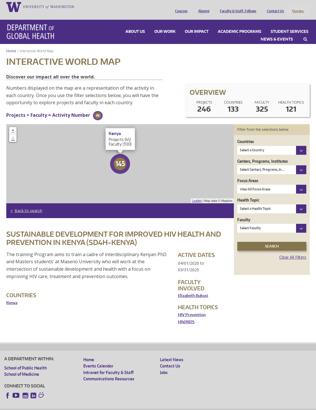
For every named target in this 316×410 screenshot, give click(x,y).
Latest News (171, 351)
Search (305, 32)
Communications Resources (108, 371)
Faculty (243, 212)
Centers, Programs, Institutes (262, 153)
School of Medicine (21, 366)
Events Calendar (98, 358)
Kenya (11, 295)
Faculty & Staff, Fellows (236, 6)
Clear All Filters (292, 249)
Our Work (164, 24)
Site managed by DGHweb (137, 405)
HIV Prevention (192, 307)
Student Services (289, 24)
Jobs (164, 364)
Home (11, 43)
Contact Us (274, 6)
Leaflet (197, 193)
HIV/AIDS (186, 314)
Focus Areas (247, 172)
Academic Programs (239, 24)
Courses (180, 6)
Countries (245, 134)
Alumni (202, 6)
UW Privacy (80, 405)
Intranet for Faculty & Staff (108, 364)
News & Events (277, 32)
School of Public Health (25, 360)
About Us (135, 24)
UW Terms (103, 405)
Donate (297, 6)
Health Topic (248, 192)
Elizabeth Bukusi (193, 288)
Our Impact (196, 24)
